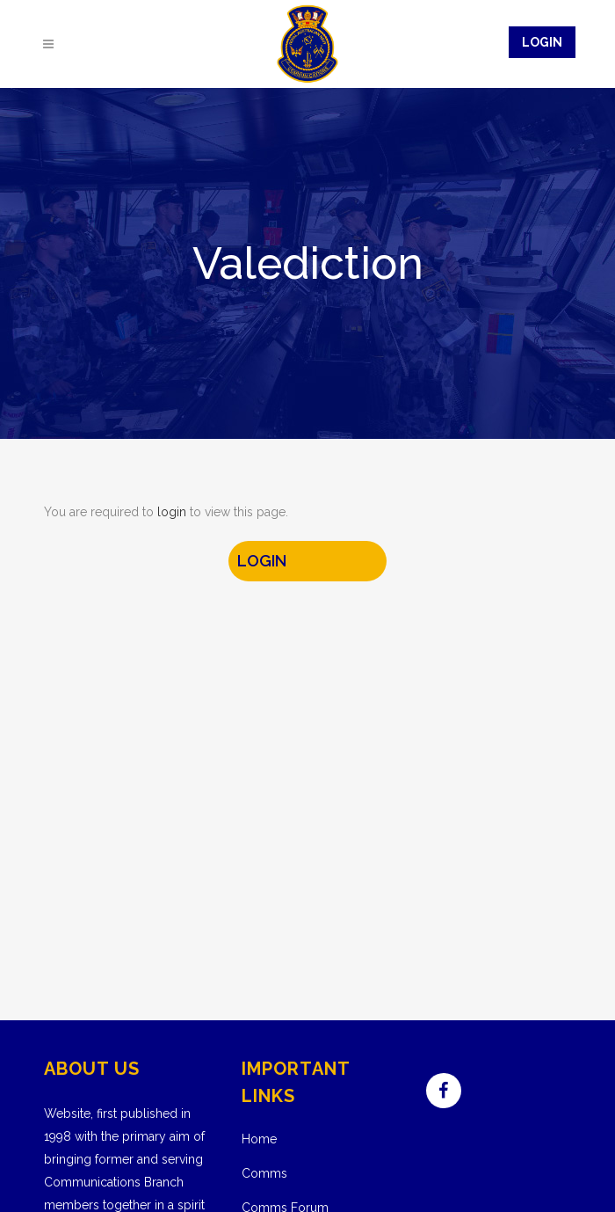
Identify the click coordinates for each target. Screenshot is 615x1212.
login (171, 512)
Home (259, 1139)
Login (542, 42)
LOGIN (261, 560)
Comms (264, 1173)
